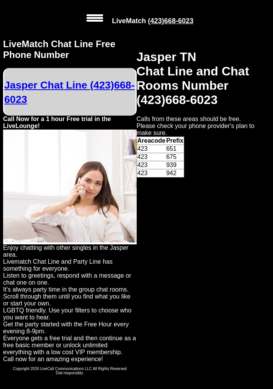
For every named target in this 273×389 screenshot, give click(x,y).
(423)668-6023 (170, 21)
